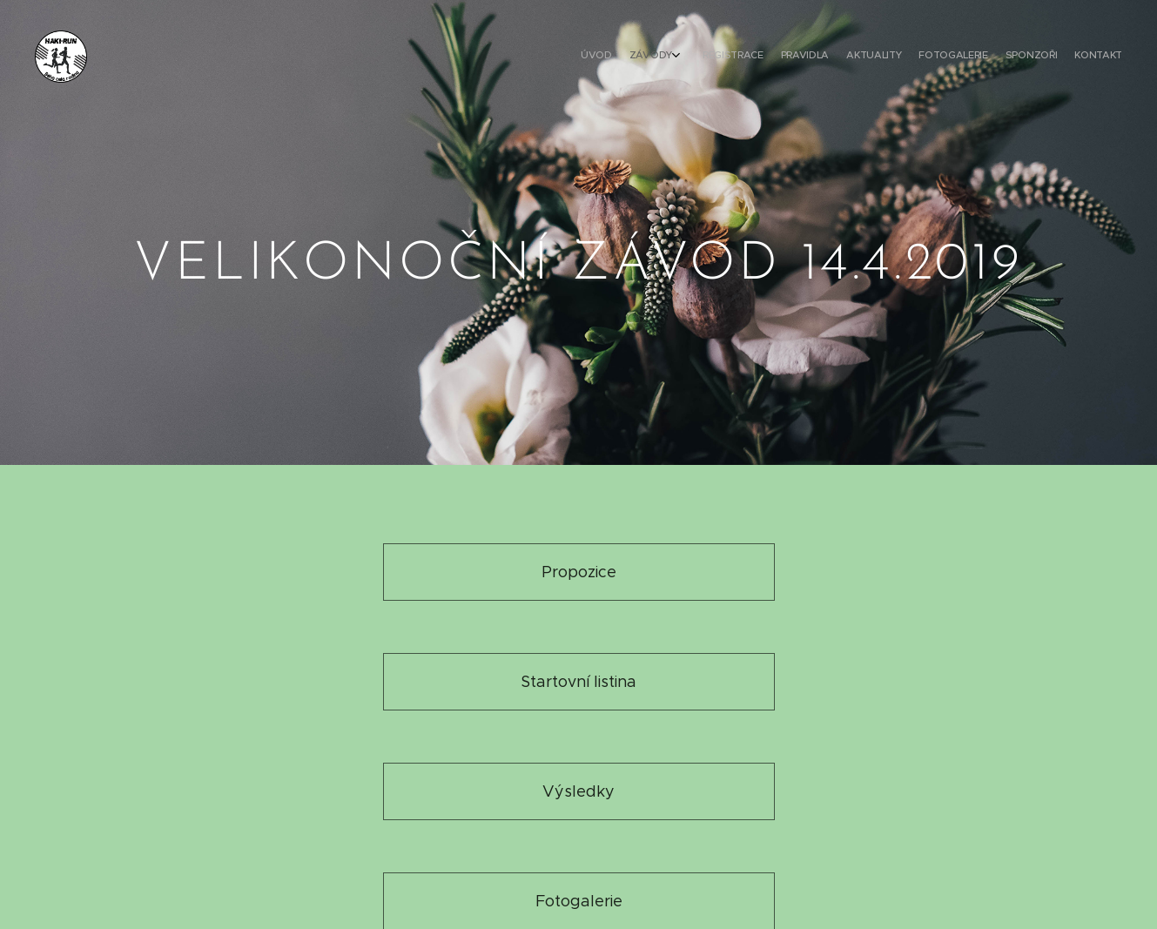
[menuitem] (989, 56)
